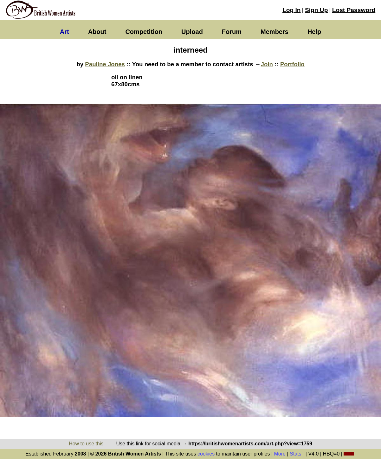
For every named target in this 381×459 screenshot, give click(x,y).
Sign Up (316, 10)
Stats (295, 453)
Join (267, 64)
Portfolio (292, 64)
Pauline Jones (105, 64)
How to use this (86, 443)
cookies (206, 453)
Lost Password (353, 10)
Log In (291, 10)
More (280, 453)
